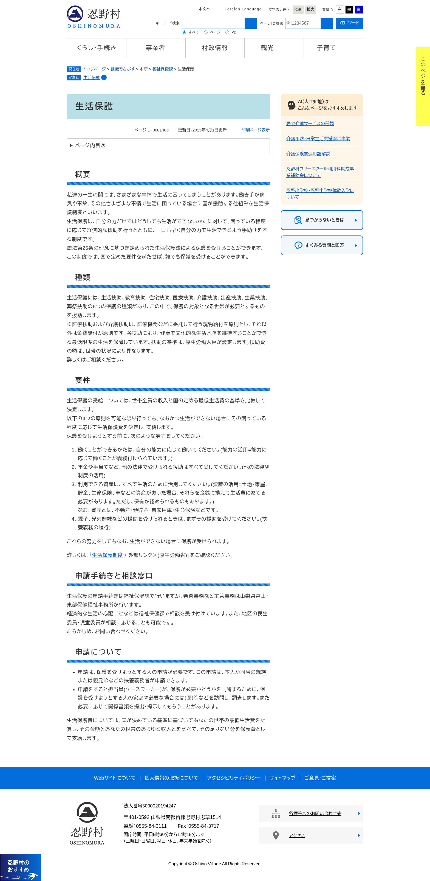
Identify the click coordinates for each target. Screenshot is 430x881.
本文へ (204, 9)
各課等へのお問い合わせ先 (315, 813)
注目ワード (349, 22)
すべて (194, 32)
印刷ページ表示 (256, 130)
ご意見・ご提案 (320, 778)
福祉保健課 (162, 69)
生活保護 (91, 77)
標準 (298, 10)
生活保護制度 (107, 555)
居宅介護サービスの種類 (310, 123)
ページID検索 (271, 23)
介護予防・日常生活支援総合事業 (318, 138)
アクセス (297, 835)
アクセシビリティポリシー (234, 778)
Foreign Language (243, 9)
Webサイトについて (115, 778)
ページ (215, 32)
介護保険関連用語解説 (308, 153)
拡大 (311, 9)
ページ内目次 (90, 145)
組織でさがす (123, 69)
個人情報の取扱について (172, 778)
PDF (235, 32)
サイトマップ (283, 778)
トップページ (94, 69)
